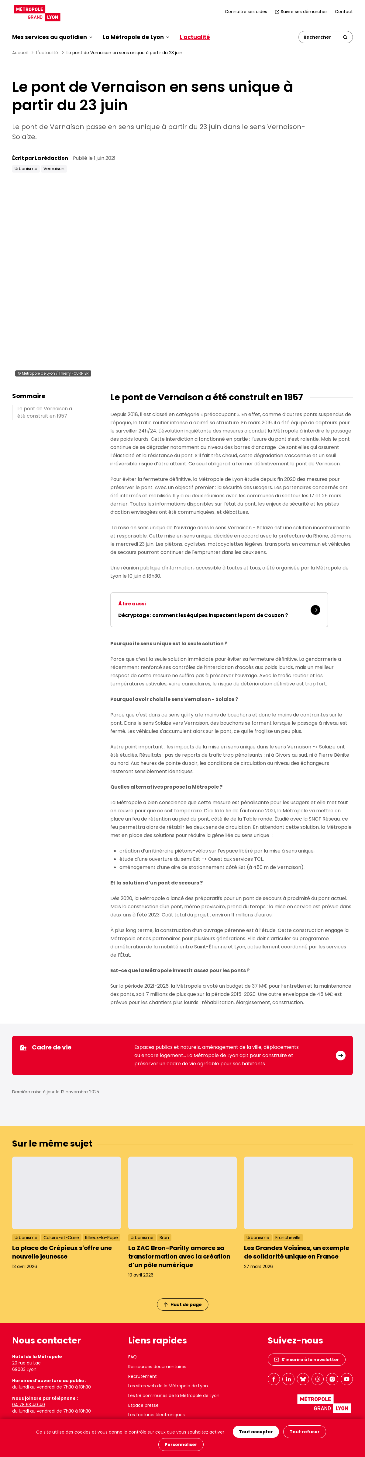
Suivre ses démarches (301, 12)
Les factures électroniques (156, 1415)
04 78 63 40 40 (28, 1405)
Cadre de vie (45, 1047)
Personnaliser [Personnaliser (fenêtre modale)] (181, 1444)
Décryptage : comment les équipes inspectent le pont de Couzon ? (203, 615)
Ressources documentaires (157, 1367)
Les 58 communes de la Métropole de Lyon (173, 1395)
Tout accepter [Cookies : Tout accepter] (256, 1432)
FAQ (132, 1357)
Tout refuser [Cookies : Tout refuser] (305, 1432)
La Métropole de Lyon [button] (136, 37)
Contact (344, 12)
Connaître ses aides (246, 12)
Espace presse (143, 1405)
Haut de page (183, 1304)
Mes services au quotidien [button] (52, 37)
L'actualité (195, 37)
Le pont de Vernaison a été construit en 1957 (44, 412)
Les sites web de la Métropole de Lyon (168, 1386)
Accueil (20, 53)
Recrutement (142, 1376)
